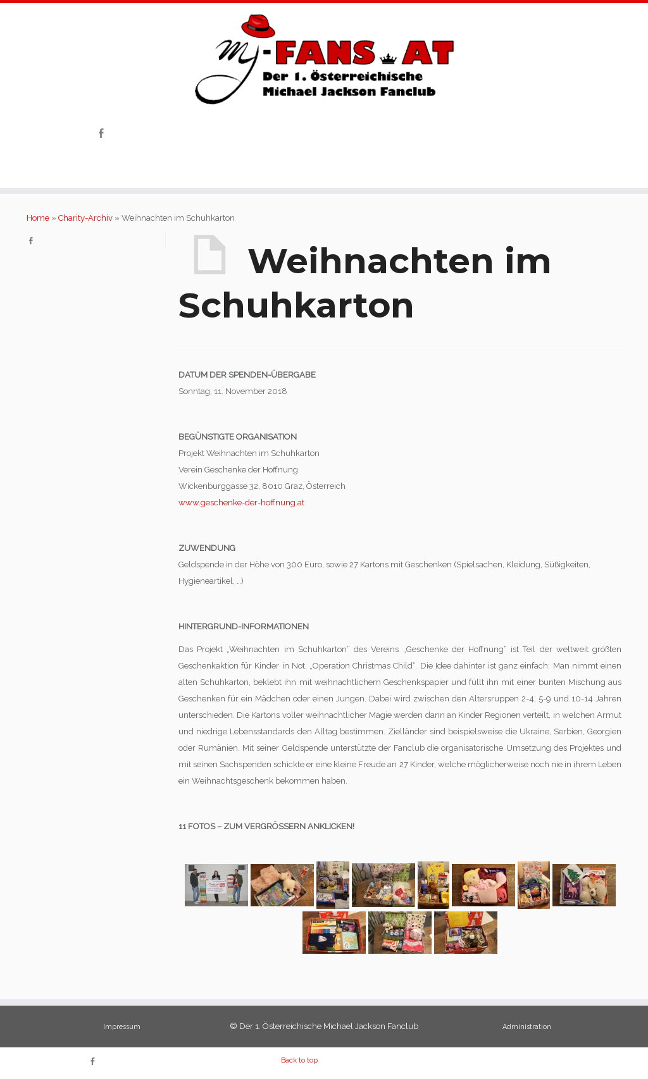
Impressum (121, 1027)
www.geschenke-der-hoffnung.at (241, 502)
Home (38, 218)
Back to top (299, 1060)
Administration (526, 1027)
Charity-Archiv (85, 218)
